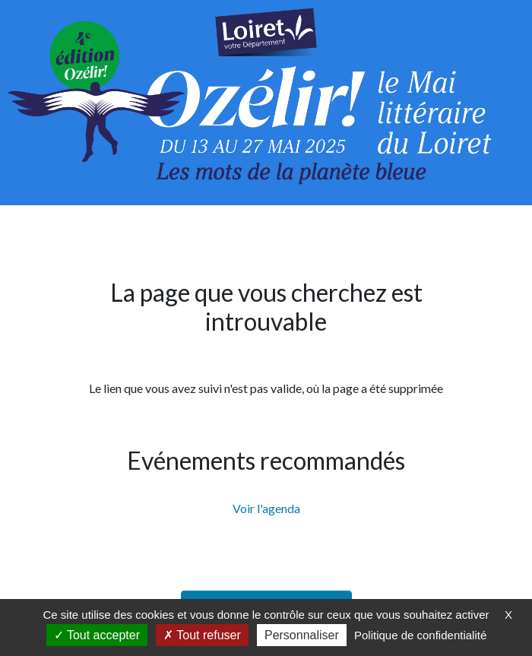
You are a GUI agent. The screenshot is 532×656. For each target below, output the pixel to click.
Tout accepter (97, 635)
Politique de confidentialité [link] (420, 635)
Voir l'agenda (266, 508)
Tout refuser (202, 635)
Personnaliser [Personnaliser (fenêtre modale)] (301, 635)
